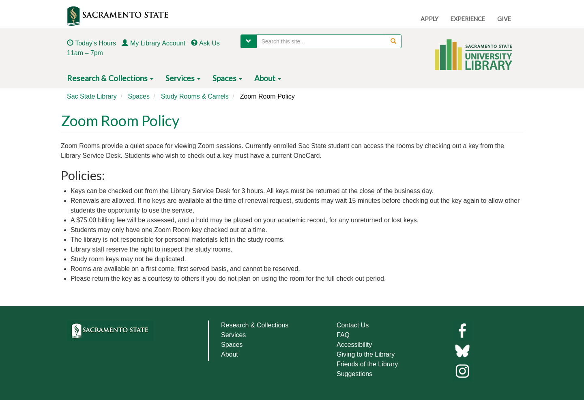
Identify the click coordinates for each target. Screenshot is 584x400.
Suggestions (354, 373)
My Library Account (157, 43)
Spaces (227, 78)
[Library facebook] (462, 330)
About (267, 78)
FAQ (343, 334)
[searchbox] (329, 41)
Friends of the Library (367, 364)
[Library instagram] (462, 370)
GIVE (504, 18)
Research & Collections (110, 78)
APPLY (429, 18)
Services (182, 78)
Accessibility (354, 344)
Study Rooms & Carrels (195, 96)
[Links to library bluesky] (462, 350)
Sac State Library (92, 96)
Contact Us (353, 325)
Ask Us (209, 43)
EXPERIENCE (468, 18)
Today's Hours (95, 43)
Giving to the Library (366, 354)
